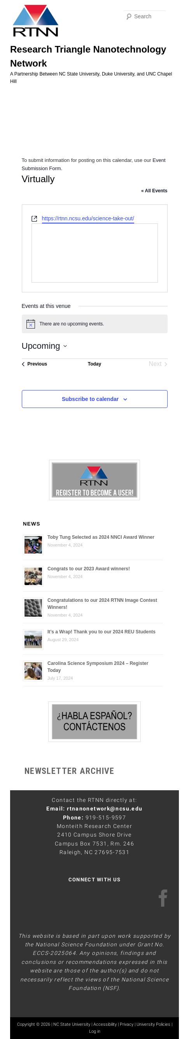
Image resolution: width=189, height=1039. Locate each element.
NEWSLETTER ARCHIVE (69, 771)
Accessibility (105, 1024)
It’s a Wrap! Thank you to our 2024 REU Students (101, 632)
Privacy (126, 1024)
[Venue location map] (95, 253)
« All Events (154, 190)
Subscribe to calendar (90, 399)
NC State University (71, 1024)
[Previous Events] (34, 364)
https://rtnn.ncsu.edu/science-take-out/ (88, 218)
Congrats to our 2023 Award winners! (88, 568)
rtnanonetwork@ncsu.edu (104, 808)
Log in (94, 1031)
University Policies (153, 1024)
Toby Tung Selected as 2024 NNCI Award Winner (100, 537)
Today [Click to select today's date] (94, 364)
